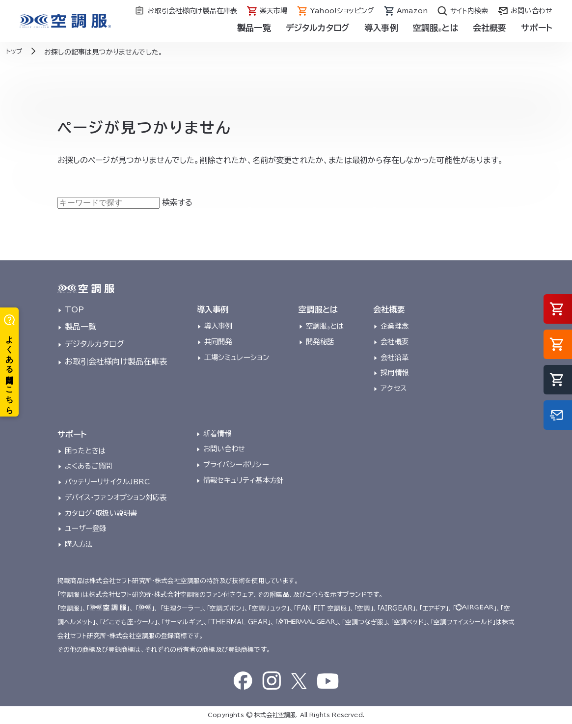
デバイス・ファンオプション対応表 (116, 497)
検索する (177, 202)
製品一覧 (254, 28)
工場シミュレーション (237, 357)
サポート (536, 28)
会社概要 (490, 28)
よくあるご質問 (88, 466)
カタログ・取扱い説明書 (101, 513)
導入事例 (381, 28)
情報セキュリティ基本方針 (243, 480)
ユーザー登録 (86, 528)
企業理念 (395, 326)
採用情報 (395, 372)
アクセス (394, 388)
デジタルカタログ (318, 28)
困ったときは (85, 450)
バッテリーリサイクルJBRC (107, 481)
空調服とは (435, 28)
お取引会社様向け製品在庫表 (116, 361)
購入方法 (79, 544)
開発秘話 (320, 341)
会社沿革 (395, 357)
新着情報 (217, 433)
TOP (74, 309)
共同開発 (218, 341)
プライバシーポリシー (236, 464)
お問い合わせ (224, 448)
